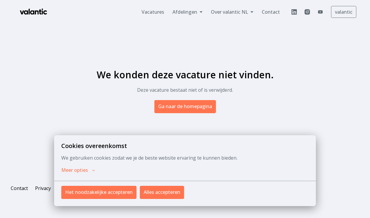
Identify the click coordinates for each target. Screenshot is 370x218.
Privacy (43, 188)
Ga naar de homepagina (185, 106)
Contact (271, 12)
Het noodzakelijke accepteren (99, 192)
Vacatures (153, 12)
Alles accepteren (162, 192)
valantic (343, 12)
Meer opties (78, 170)
